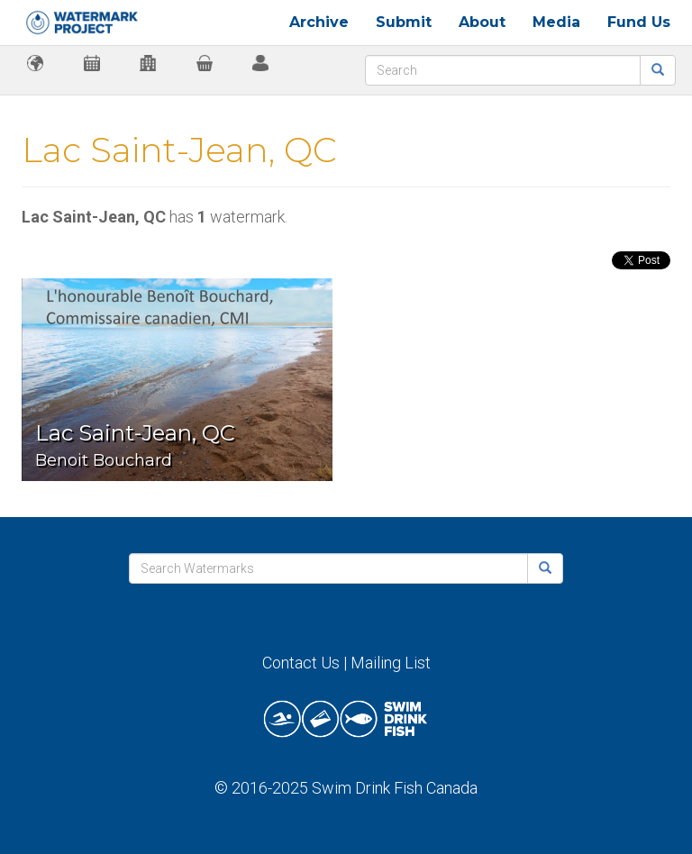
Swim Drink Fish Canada (395, 787)
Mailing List (391, 662)
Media (556, 22)
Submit (404, 22)
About (482, 22)
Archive (319, 22)
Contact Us (301, 662)
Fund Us (638, 22)
